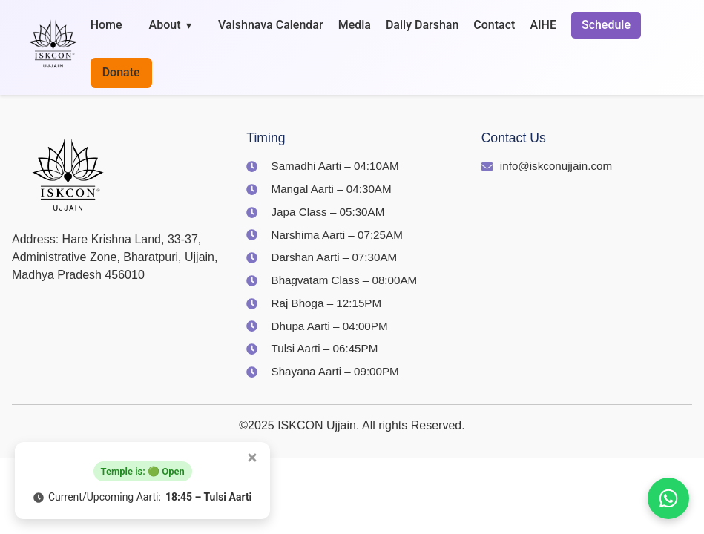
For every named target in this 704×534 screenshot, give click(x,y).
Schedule (606, 25)
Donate (121, 72)
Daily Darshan (422, 25)
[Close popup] (252, 457)
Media (354, 25)
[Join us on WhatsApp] (668, 498)
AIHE (543, 25)
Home (106, 25)
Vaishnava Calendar (270, 25)
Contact (494, 25)
